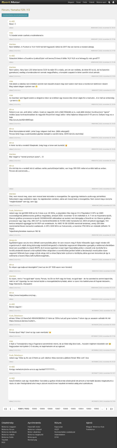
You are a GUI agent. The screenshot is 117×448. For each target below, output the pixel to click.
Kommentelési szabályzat (64, 432)
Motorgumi (32, 437)
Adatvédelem (59, 434)
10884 (81, 409)
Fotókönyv (90, 429)
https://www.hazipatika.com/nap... (23, 295)
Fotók (85, 2)
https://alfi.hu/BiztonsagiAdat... (37, 256)
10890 (34, 409)
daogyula (13, 240)
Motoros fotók (7, 437)
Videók (91, 2)
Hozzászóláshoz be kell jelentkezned (15, 15)
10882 (96, 409)
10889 (42, 409)
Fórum (78, 2)
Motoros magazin (9, 427)
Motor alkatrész (34, 432)
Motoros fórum (8, 429)
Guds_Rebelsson (16, 210)
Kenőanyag (32, 440)
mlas (11, 33)
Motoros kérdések (9, 432)
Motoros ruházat (35, 429)
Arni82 (12, 21)
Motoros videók (8, 434)
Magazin (71, 2)
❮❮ (5, 409)
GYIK (56, 437)
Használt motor (34, 427)
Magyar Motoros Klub (95, 427)
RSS (3, 442)
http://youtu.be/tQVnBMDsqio (21, 120)
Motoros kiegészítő (35, 434)
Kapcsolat (58, 427)
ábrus (11, 109)
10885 (73, 409)
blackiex (12, 44)
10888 (50, 409)
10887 (57, 409)
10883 (88, 409)
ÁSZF (56, 429)
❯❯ (111, 409)
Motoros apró (101, 2)
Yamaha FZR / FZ (20, 9)
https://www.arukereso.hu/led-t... (22, 321)
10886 (65, 409)
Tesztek (5, 440)
